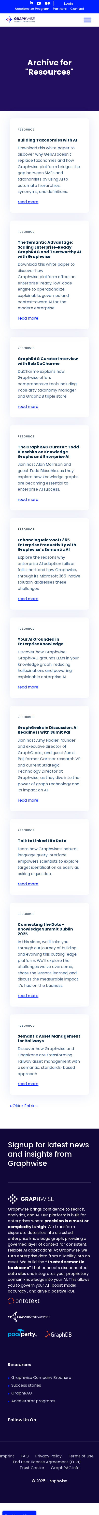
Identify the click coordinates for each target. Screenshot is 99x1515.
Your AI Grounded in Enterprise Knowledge (40, 641)
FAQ (25, 1456)
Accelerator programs (33, 1401)
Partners (60, 8)
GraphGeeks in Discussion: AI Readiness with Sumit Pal (48, 730)
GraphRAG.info (65, 1468)
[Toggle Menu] (87, 20)
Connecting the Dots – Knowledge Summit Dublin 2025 (45, 929)
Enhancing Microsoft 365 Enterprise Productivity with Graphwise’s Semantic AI (47, 544)
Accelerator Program (32, 8)
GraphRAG (21, 1393)
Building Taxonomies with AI (47, 140)
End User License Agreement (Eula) (47, 1462)
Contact (77, 8)
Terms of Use (81, 1456)
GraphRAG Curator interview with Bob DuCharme (48, 361)
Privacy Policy (48, 1456)
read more (28, 202)
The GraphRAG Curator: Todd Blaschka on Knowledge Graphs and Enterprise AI (48, 451)
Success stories (26, 1385)
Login (68, 4)
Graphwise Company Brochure (41, 1377)
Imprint (7, 1456)
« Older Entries (24, 1106)
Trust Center (32, 1468)
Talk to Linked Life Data (42, 841)
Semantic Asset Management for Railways (49, 1038)
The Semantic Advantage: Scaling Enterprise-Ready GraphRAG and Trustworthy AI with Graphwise (49, 249)
